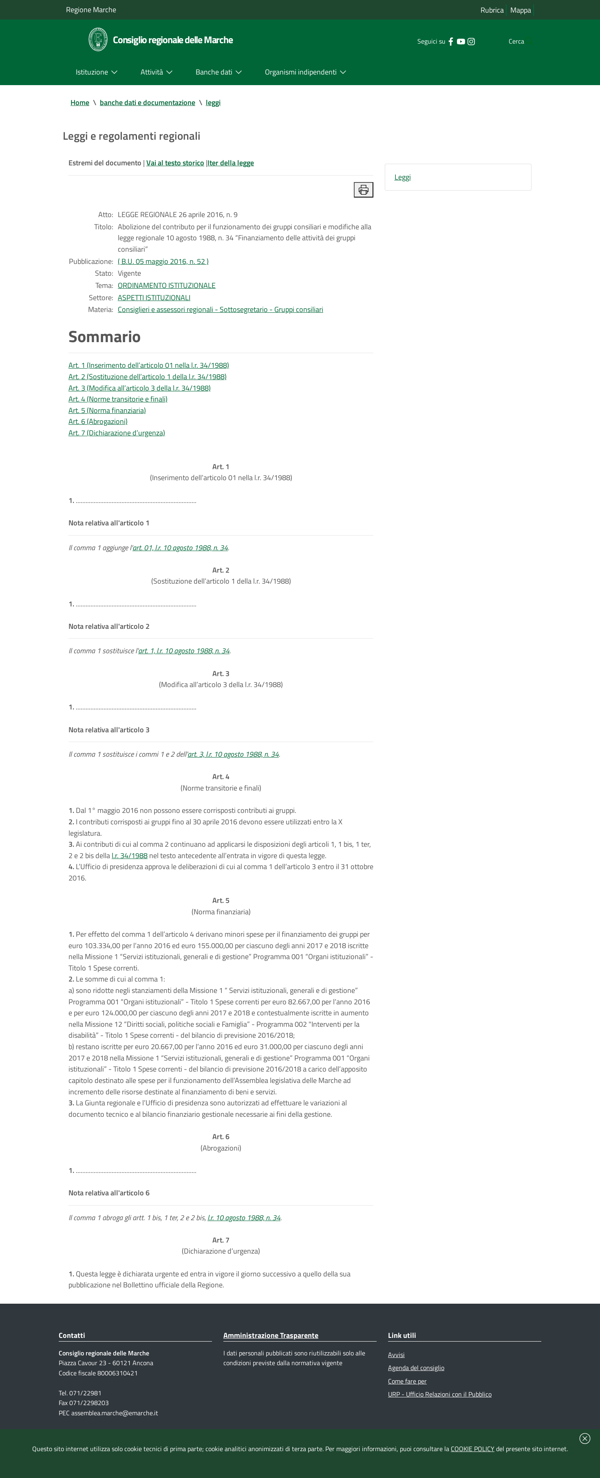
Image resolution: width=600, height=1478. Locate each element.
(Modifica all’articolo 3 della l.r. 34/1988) (221, 685)
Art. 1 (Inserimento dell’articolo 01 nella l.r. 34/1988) (148, 367)
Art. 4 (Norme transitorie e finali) (118, 401)
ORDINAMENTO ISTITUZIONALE (167, 286)
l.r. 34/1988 (130, 863)
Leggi (403, 177)
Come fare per (407, 1395)
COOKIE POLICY (472, 1449)
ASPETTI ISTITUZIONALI (154, 299)
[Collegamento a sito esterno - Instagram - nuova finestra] (455, 41)
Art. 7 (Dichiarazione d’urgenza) (116, 435)
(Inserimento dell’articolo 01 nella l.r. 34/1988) (221, 476)
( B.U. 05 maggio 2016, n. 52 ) (163, 262)
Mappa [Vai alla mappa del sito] (520, 9)
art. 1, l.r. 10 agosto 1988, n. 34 (183, 656)
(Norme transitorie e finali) (221, 789)
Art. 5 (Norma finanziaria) (107, 413)
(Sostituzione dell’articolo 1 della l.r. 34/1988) (221, 580)
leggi (213, 102)
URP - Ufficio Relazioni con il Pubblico (440, 1409)
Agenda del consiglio (416, 1382)
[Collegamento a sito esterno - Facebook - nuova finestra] (434, 41)
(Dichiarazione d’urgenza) (221, 1259)
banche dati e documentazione (147, 102)
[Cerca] (524, 41)
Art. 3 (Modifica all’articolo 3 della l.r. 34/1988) (139, 390)
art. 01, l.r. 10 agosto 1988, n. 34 (180, 552)
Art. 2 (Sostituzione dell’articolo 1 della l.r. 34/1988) (147, 378)
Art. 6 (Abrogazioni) (98, 424)
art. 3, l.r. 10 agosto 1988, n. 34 (233, 760)
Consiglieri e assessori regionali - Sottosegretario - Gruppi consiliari (220, 311)
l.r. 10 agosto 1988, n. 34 (243, 1230)
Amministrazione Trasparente (270, 1349)
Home (80, 102)
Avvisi (396, 1369)
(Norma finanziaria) (221, 915)
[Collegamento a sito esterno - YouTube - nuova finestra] (444, 41)
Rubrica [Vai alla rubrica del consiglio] (492, 9)
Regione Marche (91, 9)
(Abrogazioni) (221, 1154)
